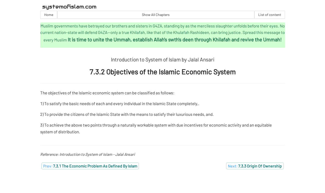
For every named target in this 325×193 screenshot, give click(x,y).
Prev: (90, 166)
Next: (255, 166)
